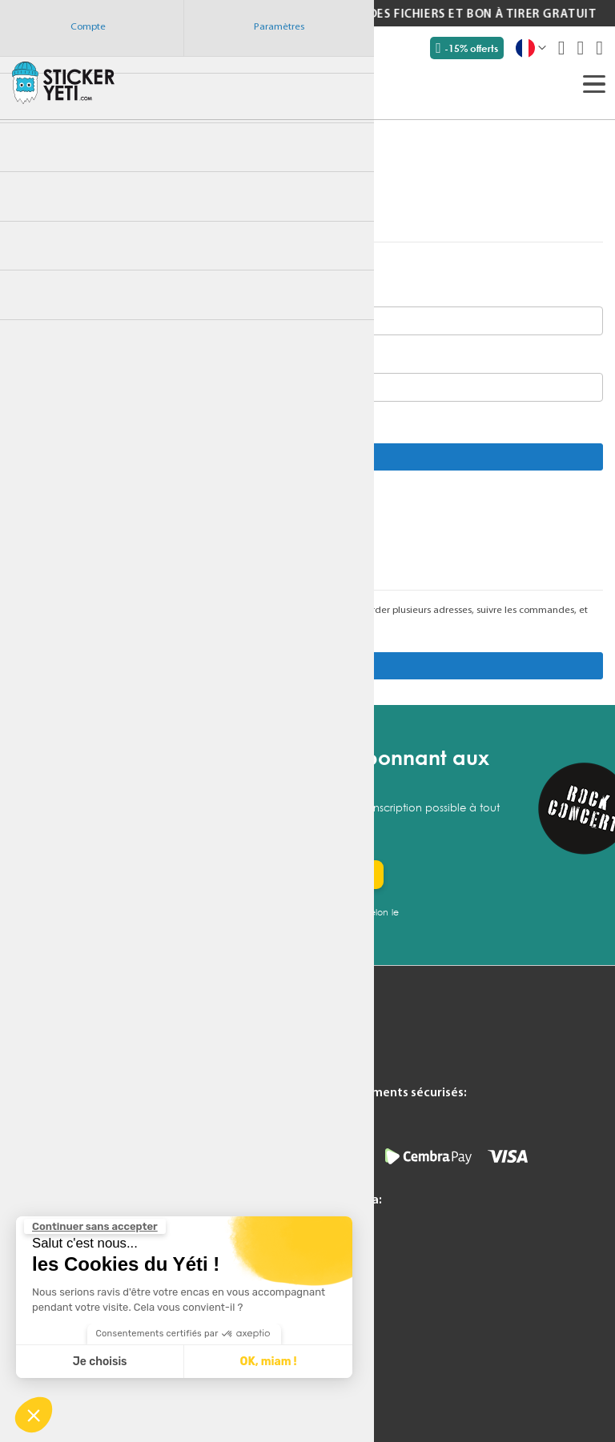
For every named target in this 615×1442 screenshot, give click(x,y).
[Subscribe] (338, 874)
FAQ (22, 1164)
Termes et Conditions (165, 1105)
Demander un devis (61, 1065)
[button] (33, 1415)
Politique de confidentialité (180, 1125)
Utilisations (39, 1125)
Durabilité (37, 1144)
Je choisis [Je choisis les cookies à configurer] (100, 1361)
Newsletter (40, 1203)
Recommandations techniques (189, 1184)
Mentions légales (153, 1164)
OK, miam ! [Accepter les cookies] (268, 1361)
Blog (23, 1184)
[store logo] (63, 82)
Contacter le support (164, 1085)
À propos (134, 1144)
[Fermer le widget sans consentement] (95, 1227)
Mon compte (144, 1065)
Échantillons (42, 1085)
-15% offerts (467, 48)
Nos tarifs (36, 1105)
